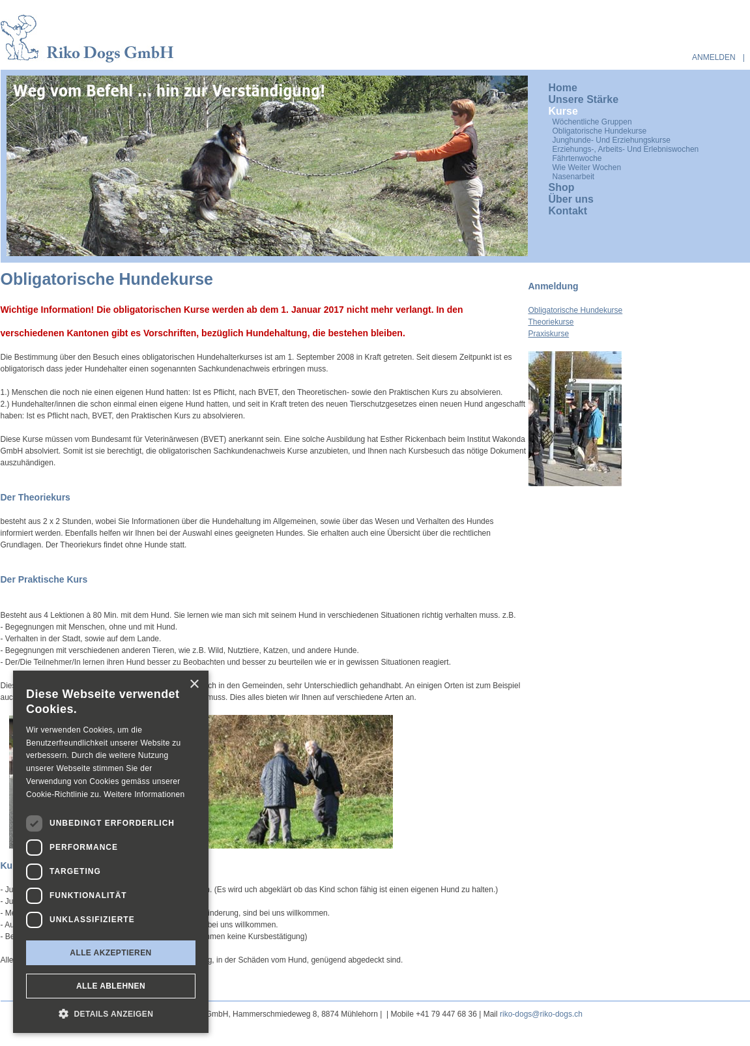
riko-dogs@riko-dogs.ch (541, 1014)
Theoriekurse (551, 322)
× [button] (194, 685)
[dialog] (111, 852)
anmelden (714, 57)
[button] (110, 1013)
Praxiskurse (549, 333)
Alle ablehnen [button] (110, 986)
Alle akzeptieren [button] (110, 952)
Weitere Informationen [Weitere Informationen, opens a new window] (144, 794)
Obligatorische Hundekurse (575, 310)
